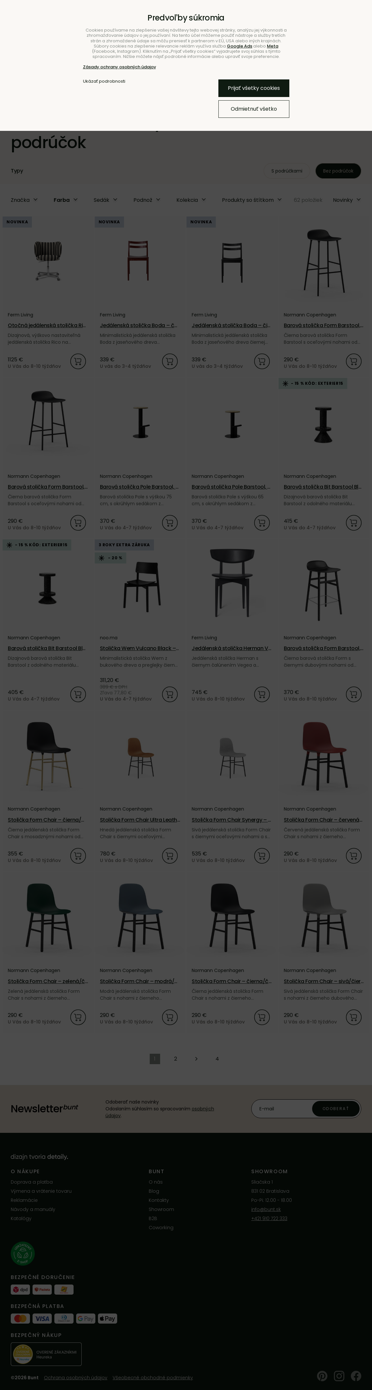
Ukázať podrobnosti (104, 81)
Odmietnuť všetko (254, 109)
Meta (272, 46)
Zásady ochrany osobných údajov (119, 67)
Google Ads (239, 46)
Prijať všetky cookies (254, 88)
